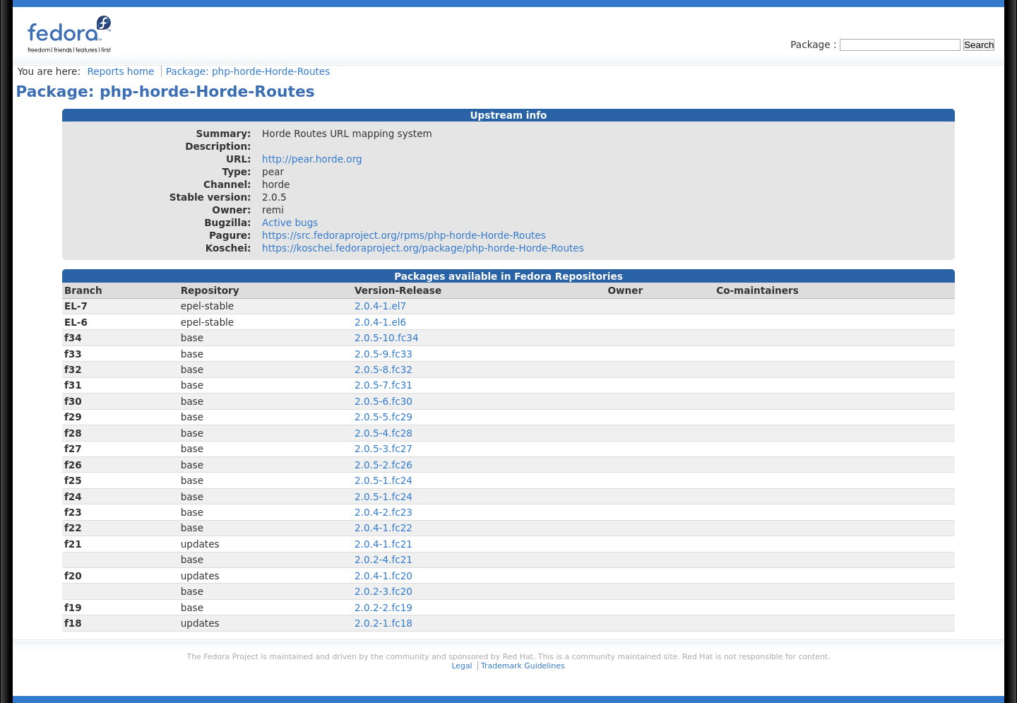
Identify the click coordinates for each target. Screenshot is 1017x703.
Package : (815, 44)
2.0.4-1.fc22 (383, 527)
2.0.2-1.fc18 (383, 623)
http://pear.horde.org (312, 159)
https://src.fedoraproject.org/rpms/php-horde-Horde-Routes (404, 235)
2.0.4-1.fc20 (383, 575)
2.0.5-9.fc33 (383, 354)
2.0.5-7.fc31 (383, 385)
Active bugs (290, 222)
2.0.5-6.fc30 (383, 401)
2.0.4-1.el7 (380, 306)
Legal (461, 665)
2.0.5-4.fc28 (383, 433)
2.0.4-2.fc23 (383, 512)
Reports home (120, 71)
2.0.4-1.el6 (380, 322)
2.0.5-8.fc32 (383, 369)
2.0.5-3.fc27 (383, 448)
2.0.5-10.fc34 (387, 337)
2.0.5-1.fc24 (383, 480)
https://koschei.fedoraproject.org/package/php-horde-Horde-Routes (423, 248)
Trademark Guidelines (522, 665)
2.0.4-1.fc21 (383, 544)
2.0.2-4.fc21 (383, 559)
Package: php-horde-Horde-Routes (248, 71)
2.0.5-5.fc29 (383, 417)
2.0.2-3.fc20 (383, 591)
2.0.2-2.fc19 (383, 607)
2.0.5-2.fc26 (383, 465)
